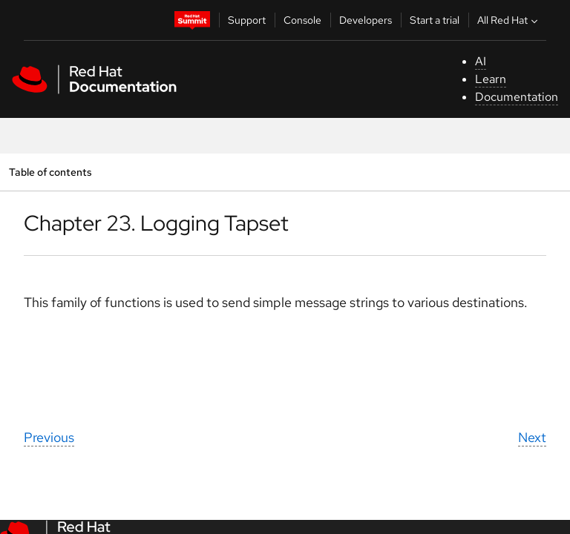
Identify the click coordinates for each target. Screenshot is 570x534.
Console (302, 20)
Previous (49, 437)
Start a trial (434, 20)
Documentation (516, 97)
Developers (365, 20)
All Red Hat (509, 20)
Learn (490, 79)
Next (532, 437)
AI (480, 61)
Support (247, 20)
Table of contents (50, 172)
